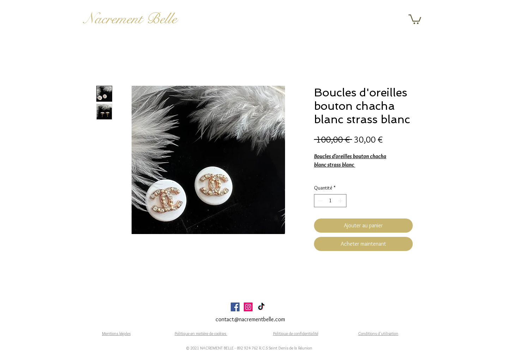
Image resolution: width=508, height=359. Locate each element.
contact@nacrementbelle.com (250, 319)
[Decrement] (319, 201)
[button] (415, 18)
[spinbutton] (330, 201)
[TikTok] (261, 307)
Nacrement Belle (130, 19)
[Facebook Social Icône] (235, 307)
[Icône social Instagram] (248, 307)
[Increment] (341, 201)
